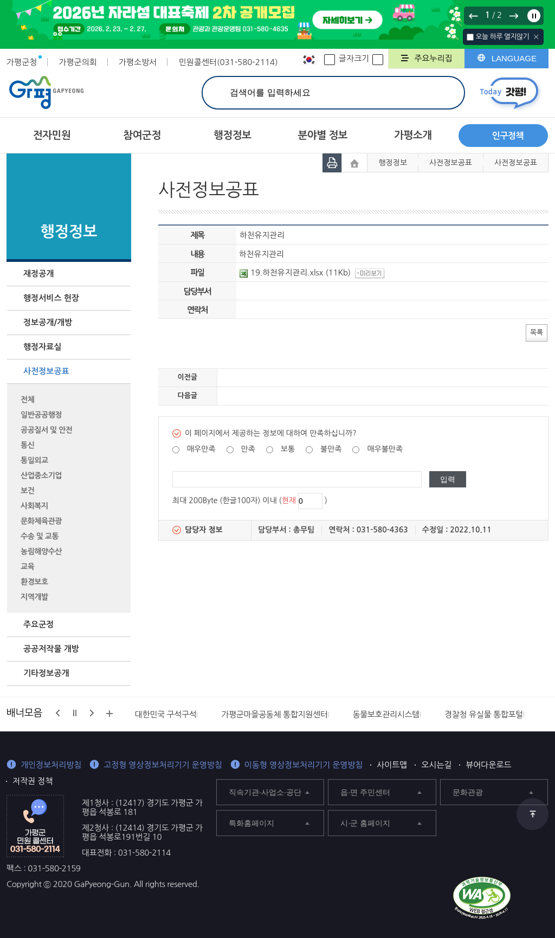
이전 (473, 15)
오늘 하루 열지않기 (502, 36)
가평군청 (22, 62)
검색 (444, 92)
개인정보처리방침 (51, 765)
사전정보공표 (46, 371)
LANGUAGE (514, 58)
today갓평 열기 (509, 93)
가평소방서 (138, 62)
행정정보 (392, 162)
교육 (27, 566)
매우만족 (201, 449)
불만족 (330, 449)
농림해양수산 (41, 551)
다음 (513, 15)
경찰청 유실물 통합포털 (483, 714)
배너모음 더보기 (109, 713)
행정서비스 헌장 (51, 298)
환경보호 (34, 582)
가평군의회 (78, 62)
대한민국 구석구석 (166, 714)
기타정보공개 (46, 673)
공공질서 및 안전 (46, 430)
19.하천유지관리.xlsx (281, 272)
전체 (27, 399)
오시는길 (436, 765)
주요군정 (38, 624)
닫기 (536, 37)
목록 (536, 332)
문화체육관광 (41, 521)
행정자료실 (42, 347)
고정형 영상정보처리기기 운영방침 (163, 765)
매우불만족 (385, 449)
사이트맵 (392, 765)
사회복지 (34, 506)
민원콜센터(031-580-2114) (228, 62)
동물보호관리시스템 (386, 714)
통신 (27, 445)
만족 (248, 449)
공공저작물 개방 (51, 649)
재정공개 (38, 273)
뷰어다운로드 (488, 765)
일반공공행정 (41, 415)
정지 (533, 15)
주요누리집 (433, 58)
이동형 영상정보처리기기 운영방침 (303, 765)
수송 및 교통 (40, 536)
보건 (27, 490)
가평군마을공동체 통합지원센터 (274, 714)
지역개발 (34, 597)
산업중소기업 (41, 475)
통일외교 (34, 460)
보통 (288, 449)
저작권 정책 (32, 781)
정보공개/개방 (47, 322)
